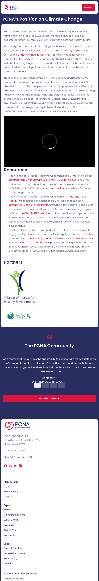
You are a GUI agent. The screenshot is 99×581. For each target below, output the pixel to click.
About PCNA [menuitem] (10, 530)
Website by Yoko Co (14, 578)
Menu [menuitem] (90, 7)
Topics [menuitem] (7, 509)
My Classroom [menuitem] (11, 491)
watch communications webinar (60, 188)
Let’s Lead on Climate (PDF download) (30, 213)
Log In (6, 486)
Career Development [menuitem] (14, 514)
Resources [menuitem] (9, 525)
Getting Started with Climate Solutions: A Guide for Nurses (42, 180)
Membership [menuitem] (10, 535)
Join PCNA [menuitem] (9, 496)
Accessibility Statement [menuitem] (15, 553)
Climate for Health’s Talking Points (28, 205)
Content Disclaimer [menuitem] (13, 548)
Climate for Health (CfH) (32, 54)
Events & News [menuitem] (11, 519)
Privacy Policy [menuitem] (10, 558)
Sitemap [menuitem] (8, 563)
